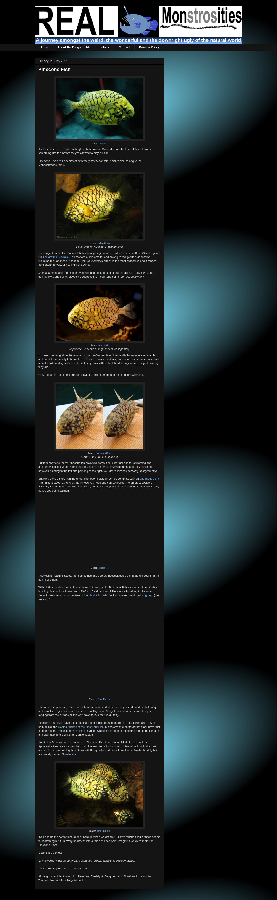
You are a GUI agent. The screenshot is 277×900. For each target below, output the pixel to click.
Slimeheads (68, 754)
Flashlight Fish (98, 595)
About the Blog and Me (73, 47)
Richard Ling (103, 243)
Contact (124, 47)
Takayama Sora (103, 453)
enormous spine (150, 478)
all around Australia (57, 257)
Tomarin (103, 143)
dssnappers (103, 568)
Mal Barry (104, 699)
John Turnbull (103, 831)
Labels (104, 47)
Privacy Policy (149, 47)
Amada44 (103, 345)
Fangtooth (146, 595)
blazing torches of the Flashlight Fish (81, 726)
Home (44, 47)
